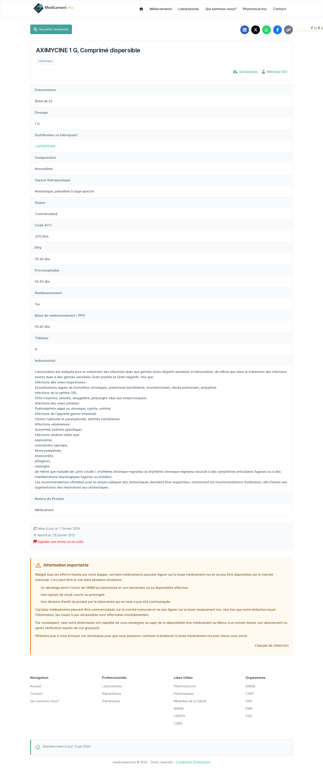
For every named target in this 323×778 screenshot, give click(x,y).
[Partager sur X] (255, 29)
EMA (249, 708)
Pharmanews (184, 694)
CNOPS (179, 716)
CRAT (250, 694)
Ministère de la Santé (190, 701)
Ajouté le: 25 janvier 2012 (54, 535)
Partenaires (111, 701)
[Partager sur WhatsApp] (266, 29)
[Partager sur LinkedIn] (244, 29)
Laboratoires (188, 9)
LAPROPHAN (45, 146)
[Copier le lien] (288, 29)
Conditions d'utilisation (193, 762)
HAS (249, 701)
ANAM (178, 708)
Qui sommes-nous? (220, 9)
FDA (249, 716)
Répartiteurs (111, 694)
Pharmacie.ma (255, 9)
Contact (279, 9)
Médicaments (161, 9)
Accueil (35, 686)
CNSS (178, 723)
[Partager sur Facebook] (277, 29)
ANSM (250, 686)
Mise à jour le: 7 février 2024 (56, 528)
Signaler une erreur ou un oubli (58, 542)
